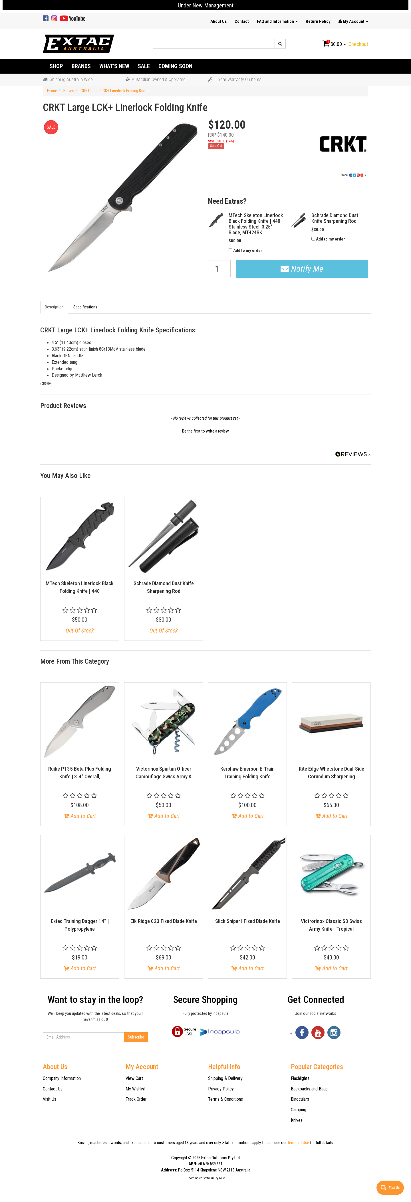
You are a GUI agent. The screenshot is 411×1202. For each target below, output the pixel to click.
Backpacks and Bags (309, 1089)
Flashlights (300, 1078)
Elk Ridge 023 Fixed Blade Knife (163, 921)
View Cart (134, 1078)
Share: (353, 175)
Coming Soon (175, 66)
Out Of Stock (80, 630)
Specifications (85, 307)
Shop (56, 66)
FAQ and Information (277, 21)
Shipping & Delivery (225, 1078)
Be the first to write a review (205, 431)
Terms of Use (298, 1142)
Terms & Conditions (225, 1099)
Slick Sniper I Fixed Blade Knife (247, 921)
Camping (298, 1109)
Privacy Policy (221, 1089)
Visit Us (49, 1099)
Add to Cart (80, 816)
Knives (297, 1120)
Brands (81, 66)
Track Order (136, 1099)
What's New (114, 66)
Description (54, 307)
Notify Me (302, 269)
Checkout (358, 44)
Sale (144, 66)
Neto (222, 1178)
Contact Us (53, 1089)
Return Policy (318, 21)
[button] (205, 430)
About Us (218, 21)
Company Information (62, 1078)
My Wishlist (136, 1089)
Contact (242, 21)
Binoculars (300, 1099)
